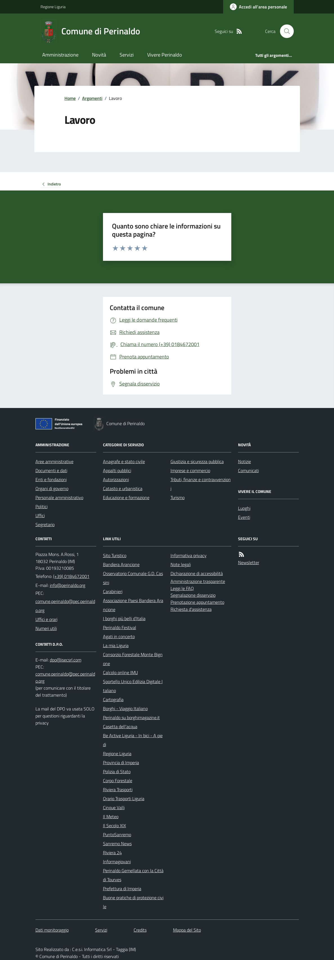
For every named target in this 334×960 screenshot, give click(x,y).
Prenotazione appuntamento (197, 602)
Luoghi (244, 508)
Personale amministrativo (59, 497)
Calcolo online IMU (120, 672)
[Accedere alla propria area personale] (258, 7)
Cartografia (113, 699)
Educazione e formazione (126, 497)
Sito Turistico (114, 555)
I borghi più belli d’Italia (124, 618)
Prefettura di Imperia (122, 888)
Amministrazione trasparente (198, 581)
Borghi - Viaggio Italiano (125, 708)
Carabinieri (112, 591)
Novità (99, 55)
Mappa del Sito (187, 930)
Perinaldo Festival (119, 627)
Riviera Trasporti (118, 789)
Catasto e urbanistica (122, 488)
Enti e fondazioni (51, 479)
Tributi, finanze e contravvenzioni (201, 484)
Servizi (127, 55)
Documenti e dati (51, 470)
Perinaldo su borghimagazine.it (131, 717)
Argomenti (92, 98)
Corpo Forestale (117, 780)
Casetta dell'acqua (120, 726)
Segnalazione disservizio (193, 595)
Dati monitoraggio (52, 930)
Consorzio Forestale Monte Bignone (133, 659)
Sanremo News (117, 843)
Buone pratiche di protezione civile (133, 902)
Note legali (181, 564)
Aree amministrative (54, 461)
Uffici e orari (46, 619)
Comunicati (248, 470)
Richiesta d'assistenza (191, 609)
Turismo (178, 497)
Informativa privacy (189, 555)
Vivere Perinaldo (164, 55)
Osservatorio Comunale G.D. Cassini (133, 578)
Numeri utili (46, 628)
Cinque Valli (114, 807)
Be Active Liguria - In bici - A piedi (133, 740)
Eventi (244, 517)
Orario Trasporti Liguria (123, 798)
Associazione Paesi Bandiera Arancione (133, 605)
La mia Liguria (116, 645)
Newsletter (248, 562)
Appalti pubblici (117, 470)
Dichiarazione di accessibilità (197, 573)
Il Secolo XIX (114, 825)
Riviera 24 (112, 852)
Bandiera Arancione (121, 564)
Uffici (40, 515)
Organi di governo (51, 488)
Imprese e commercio (190, 470)
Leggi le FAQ (182, 588)
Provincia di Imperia (121, 762)
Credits (140, 930)
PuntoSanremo (117, 834)
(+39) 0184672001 (71, 576)
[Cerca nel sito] (284, 31)
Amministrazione (60, 55)
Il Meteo (110, 816)
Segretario (45, 524)
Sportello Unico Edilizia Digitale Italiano (133, 686)
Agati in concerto (119, 636)
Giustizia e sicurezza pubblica (197, 461)
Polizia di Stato (117, 771)
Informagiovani (117, 861)
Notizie (244, 461)
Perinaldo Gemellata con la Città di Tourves (133, 875)
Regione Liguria (53, 7)
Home (70, 98)
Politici (41, 506)
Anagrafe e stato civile (124, 461)
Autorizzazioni (116, 479)
